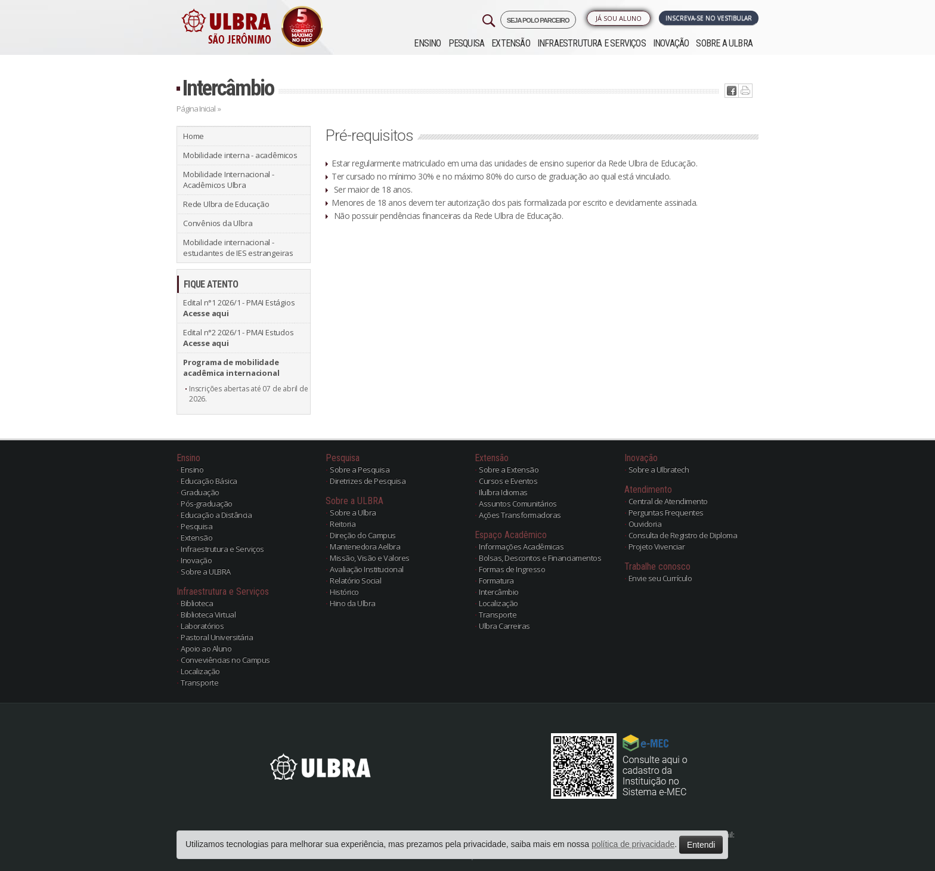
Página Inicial (196, 108)
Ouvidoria (645, 523)
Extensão (510, 43)
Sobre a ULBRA (724, 43)
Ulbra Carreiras (504, 625)
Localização (200, 671)
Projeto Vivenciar (657, 546)
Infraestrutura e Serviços (591, 43)
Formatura (496, 580)
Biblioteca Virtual (208, 614)
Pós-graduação (207, 503)
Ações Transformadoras (520, 514)
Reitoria (342, 523)
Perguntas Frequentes (666, 512)
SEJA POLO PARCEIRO (538, 20)
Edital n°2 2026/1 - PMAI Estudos (238, 337)
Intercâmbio (228, 88)
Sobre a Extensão (508, 469)
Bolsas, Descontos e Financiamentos (540, 557)
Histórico (344, 591)
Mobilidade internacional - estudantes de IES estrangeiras (238, 247)
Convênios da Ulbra (217, 223)
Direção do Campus (363, 535)
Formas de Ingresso (512, 569)
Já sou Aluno (619, 18)
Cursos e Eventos (508, 480)
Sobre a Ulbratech (659, 469)
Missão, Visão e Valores (370, 557)
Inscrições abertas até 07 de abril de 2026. (248, 394)
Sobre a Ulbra (353, 512)
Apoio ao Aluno (206, 648)
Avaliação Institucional (367, 569)
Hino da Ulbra (353, 603)
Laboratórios (202, 625)
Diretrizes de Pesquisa (367, 480)
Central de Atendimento (668, 501)
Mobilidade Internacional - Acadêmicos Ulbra (228, 179)
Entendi (701, 845)
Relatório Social (355, 580)
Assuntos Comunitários (518, 503)
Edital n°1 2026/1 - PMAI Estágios (239, 308)
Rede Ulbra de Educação (226, 204)
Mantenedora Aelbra (365, 546)
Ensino (427, 43)
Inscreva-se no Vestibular (708, 18)
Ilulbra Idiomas (503, 492)
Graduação (200, 492)
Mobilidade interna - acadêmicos (240, 155)
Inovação (671, 43)
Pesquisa (466, 43)
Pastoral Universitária (217, 637)
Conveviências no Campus (225, 659)
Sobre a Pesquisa (359, 469)
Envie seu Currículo (660, 578)
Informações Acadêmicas (521, 546)
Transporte (199, 682)
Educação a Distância (216, 514)
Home (193, 136)
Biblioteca (197, 603)
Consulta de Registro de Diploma (683, 535)
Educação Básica (209, 480)
